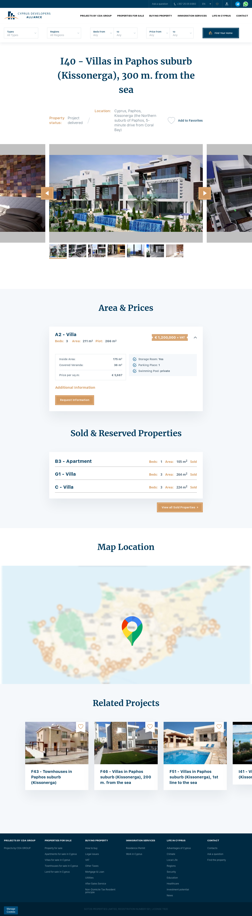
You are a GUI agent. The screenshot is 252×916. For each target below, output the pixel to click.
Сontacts (212, 848)
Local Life (172, 860)
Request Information (74, 400)
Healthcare (173, 883)
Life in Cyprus (221, 15)
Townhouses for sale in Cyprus (61, 866)
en (203, 4)
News (170, 895)
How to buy (91, 848)
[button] (47, 193)
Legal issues (92, 854)
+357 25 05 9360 (185, 4)
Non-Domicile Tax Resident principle (100, 891)
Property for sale (53, 848)
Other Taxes (91, 866)
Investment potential (178, 889)
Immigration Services (192, 15)
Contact (242, 15)
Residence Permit (135, 848)
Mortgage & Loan (94, 871)
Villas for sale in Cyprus (57, 860)
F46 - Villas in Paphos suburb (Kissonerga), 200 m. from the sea (125, 777)
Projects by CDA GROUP (96, 15)
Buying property (160, 15)
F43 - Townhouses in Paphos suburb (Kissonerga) (51, 777)
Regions (171, 866)
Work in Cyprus (134, 854)
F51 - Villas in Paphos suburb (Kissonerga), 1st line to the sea (194, 777)
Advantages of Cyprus (179, 848)
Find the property (216, 860)
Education (172, 877)
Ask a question (160, 4)
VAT (87, 860)
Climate (171, 854)
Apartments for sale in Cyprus (61, 854)
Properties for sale (130, 15)
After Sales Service (95, 883)
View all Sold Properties (178, 507)
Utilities (89, 877)
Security (171, 871)
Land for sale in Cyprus (57, 871)
